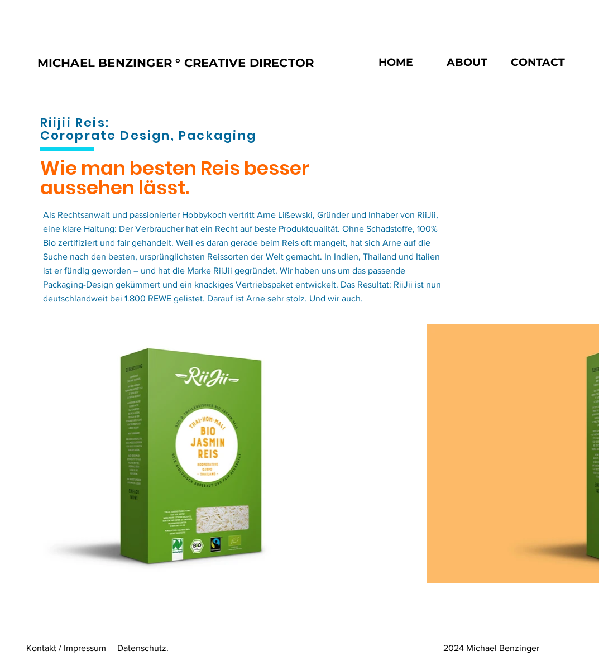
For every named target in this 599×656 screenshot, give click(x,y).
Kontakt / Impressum (66, 648)
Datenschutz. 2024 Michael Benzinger (328, 648)
